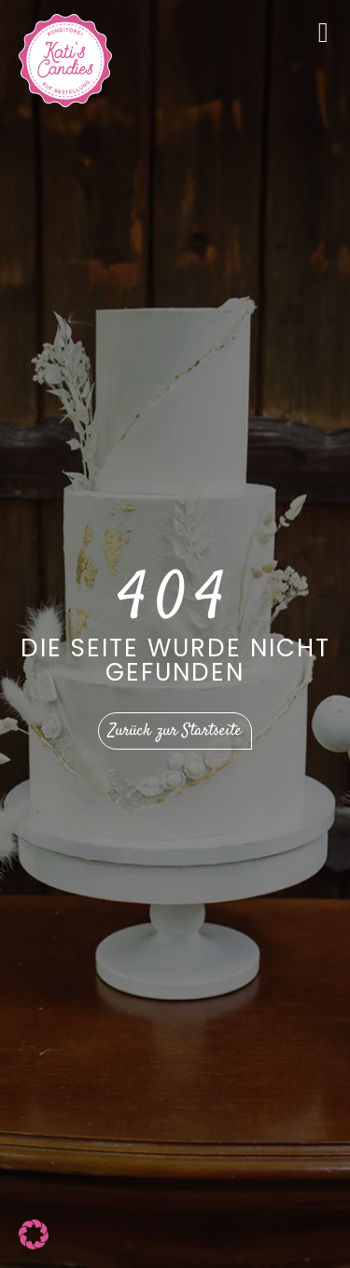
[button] (33, 1234)
